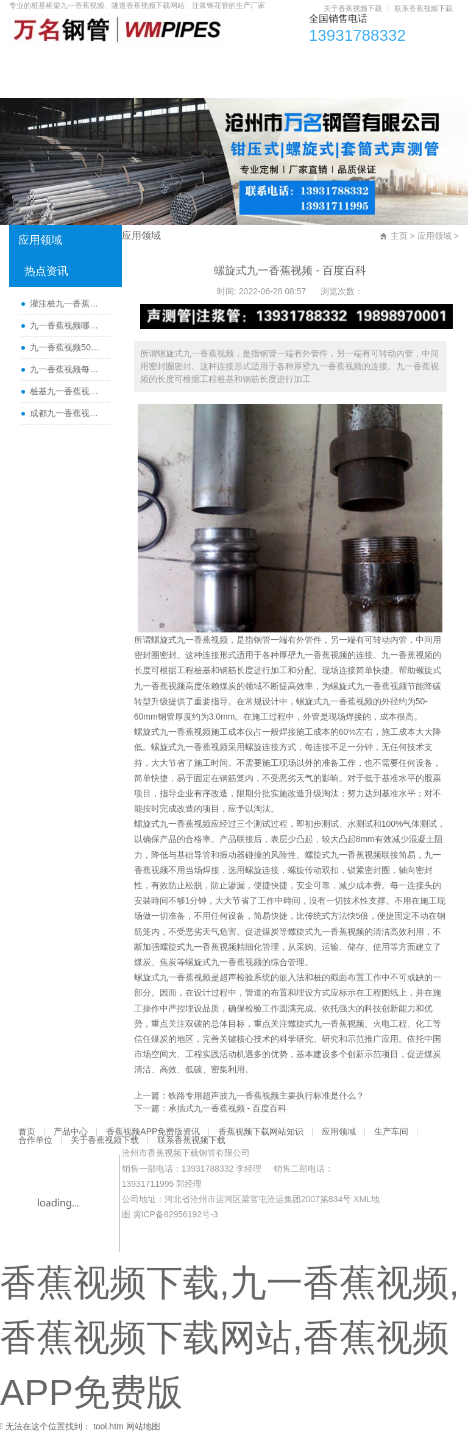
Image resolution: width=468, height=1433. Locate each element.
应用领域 (317, 61)
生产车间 (364, 61)
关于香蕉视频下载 (353, 8)
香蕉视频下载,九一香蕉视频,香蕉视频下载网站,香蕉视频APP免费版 (229, 1337)
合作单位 (412, 61)
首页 (24, 61)
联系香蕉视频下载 (423, 8)
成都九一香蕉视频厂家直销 (66, 413)
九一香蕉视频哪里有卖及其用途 (66, 325)
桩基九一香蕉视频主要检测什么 (66, 391)
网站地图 (143, 1426)
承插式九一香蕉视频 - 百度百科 (227, 1108)
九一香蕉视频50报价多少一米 (66, 347)
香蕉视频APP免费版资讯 (141, 61)
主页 (399, 236)
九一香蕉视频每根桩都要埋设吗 (66, 369)
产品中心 (63, 61)
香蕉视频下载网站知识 (243, 61)
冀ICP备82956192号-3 (175, 1214)
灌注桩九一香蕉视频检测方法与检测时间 (66, 303)
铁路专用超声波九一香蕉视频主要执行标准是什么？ (266, 1095)
